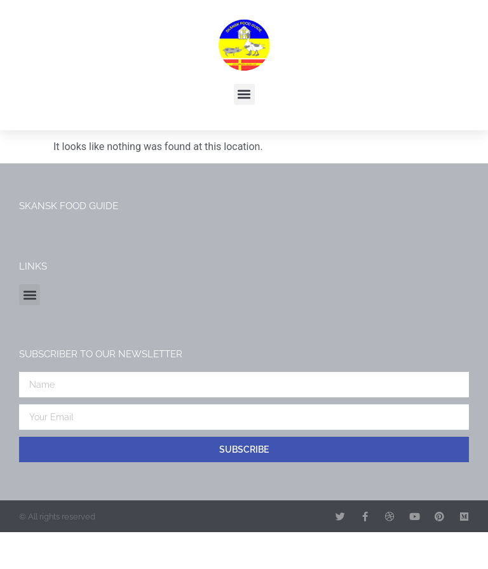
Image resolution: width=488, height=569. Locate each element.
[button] (244, 94)
